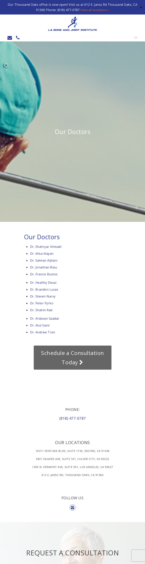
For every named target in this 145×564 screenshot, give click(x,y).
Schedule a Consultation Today (72, 357)
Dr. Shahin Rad (41, 310)
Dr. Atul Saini (40, 325)
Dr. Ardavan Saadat (44, 318)
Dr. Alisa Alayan (42, 253)
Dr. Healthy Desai (43, 282)
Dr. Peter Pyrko (42, 303)
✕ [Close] (141, 7)
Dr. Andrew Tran (42, 332)
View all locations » (94, 10)
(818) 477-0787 (72, 418)
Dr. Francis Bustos (44, 274)
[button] (128, 37)
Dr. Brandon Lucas (44, 289)
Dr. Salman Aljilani (44, 260)
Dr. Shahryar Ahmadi (46, 247)
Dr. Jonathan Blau (44, 267)
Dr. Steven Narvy (43, 296)
